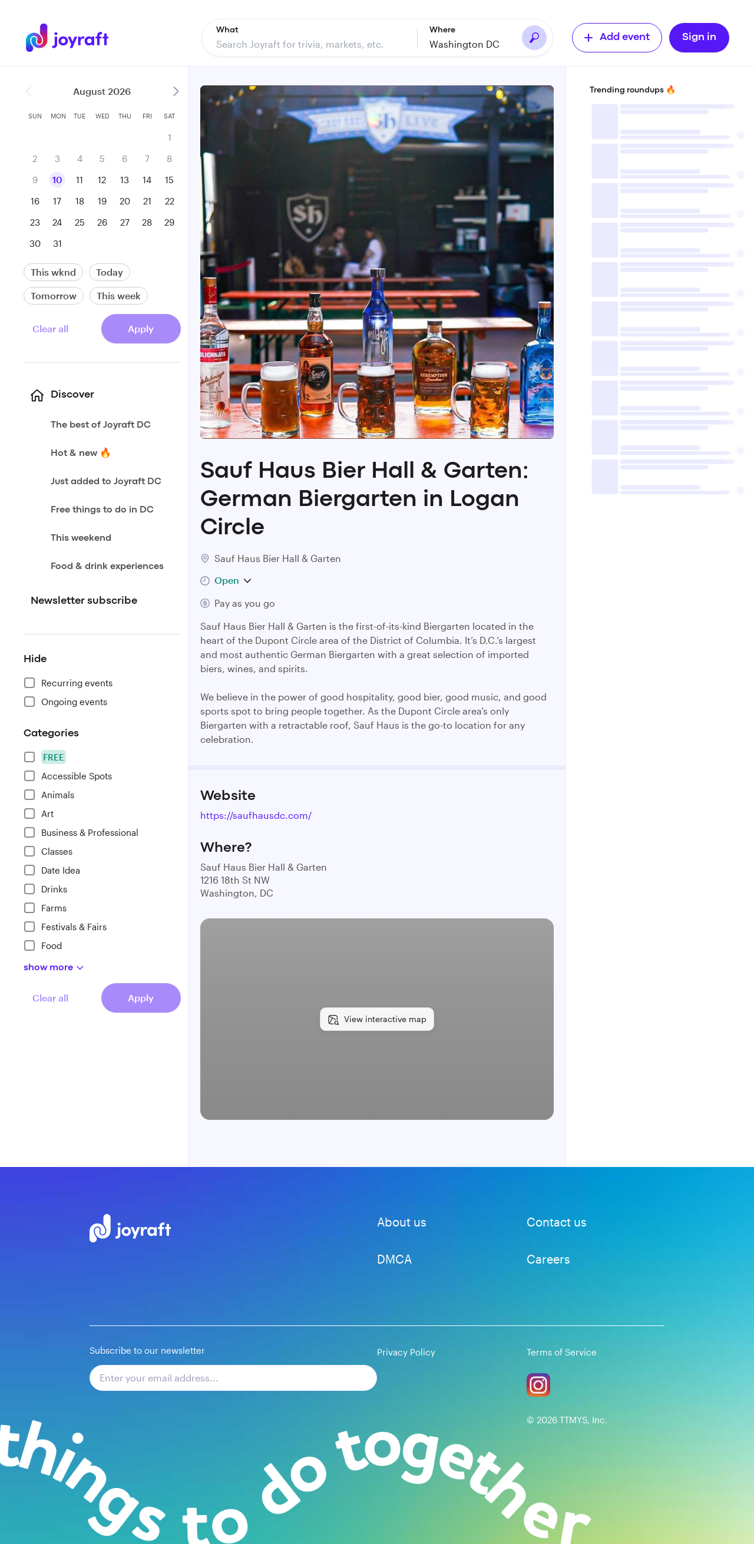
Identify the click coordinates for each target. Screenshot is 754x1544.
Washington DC (464, 43)
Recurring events (68, 683)
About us (401, 1222)
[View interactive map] (377, 1019)
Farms (45, 908)
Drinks (45, 889)
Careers (548, 1259)
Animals (49, 795)
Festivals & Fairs (65, 927)
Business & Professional (81, 832)
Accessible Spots (68, 776)
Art (39, 813)
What (227, 30)
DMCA (394, 1259)
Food (43, 945)
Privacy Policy (406, 1352)
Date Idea (52, 870)
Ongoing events (65, 701)
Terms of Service (562, 1352)
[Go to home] (70, 38)
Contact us (557, 1222)
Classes (48, 851)
